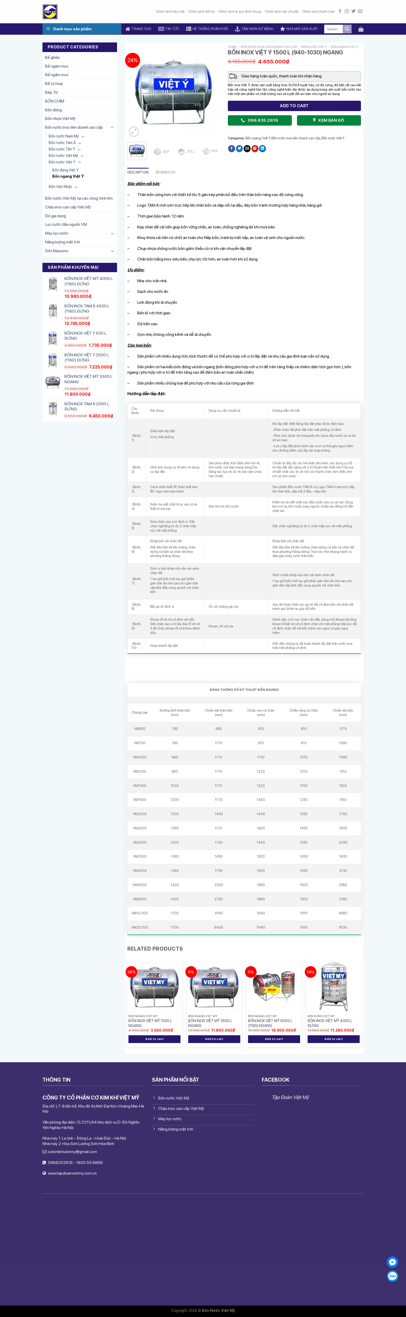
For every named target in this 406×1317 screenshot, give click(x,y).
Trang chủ (138, 29)
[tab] (138, 172)
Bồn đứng (53, 109)
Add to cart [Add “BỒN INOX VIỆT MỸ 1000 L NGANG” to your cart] (154, 1039)
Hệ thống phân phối (207, 29)
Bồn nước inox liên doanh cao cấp (74, 127)
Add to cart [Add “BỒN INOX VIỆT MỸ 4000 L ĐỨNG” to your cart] (333, 1039)
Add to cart (294, 105)
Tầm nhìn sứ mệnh (254, 29)
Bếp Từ (51, 92)
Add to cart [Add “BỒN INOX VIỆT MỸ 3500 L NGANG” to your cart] (214, 1039)
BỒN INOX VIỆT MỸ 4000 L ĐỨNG (330, 1023)
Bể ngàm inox (57, 66)
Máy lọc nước (56, 233)
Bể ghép (52, 57)
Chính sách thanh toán (318, 11)
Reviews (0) (166, 172)
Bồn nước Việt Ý (62, 162)
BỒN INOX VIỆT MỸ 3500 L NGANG (210, 1023)
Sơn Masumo (56, 250)
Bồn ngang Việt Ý (68, 176)
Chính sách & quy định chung (239, 11)
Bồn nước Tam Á (62, 142)
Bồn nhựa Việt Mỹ (60, 118)
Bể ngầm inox (57, 74)
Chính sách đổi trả (201, 11)
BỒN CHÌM (54, 101)
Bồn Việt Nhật (60, 186)
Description (138, 172)
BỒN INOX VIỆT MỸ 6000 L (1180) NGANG (270, 1023)
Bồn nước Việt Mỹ (63, 155)
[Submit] (347, 29)
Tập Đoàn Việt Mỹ (290, 1097)
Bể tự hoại (54, 83)
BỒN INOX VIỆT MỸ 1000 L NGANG (150, 1023)
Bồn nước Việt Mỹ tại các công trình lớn (79, 198)
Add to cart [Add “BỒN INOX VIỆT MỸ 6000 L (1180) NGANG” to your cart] (274, 1039)
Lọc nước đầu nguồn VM (66, 224)
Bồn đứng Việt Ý (65, 170)
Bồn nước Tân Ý (62, 149)
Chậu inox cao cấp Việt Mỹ (68, 207)
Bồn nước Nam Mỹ (64, 136)
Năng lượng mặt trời (62, 242)
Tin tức (168, 29)
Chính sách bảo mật (170, 11)
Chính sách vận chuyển (282, 11)
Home (232, 47)
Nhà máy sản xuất (299, 29)
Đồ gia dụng (55, 215)
